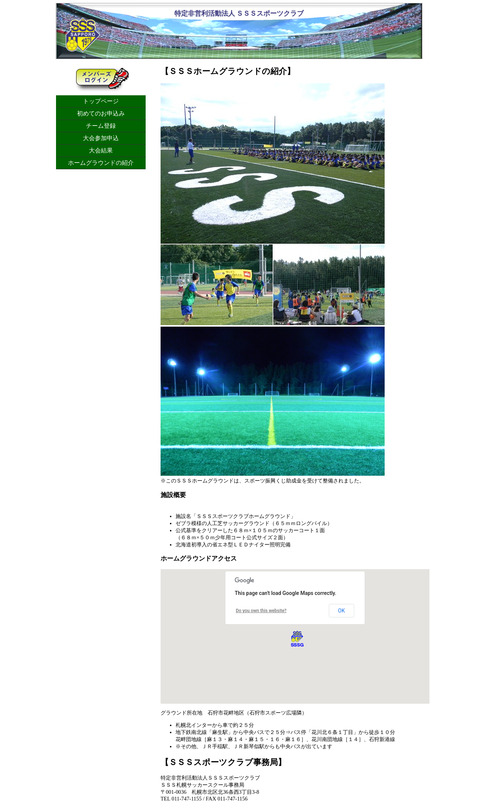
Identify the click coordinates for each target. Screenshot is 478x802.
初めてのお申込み (101, 113)
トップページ (101, 101)
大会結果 (101, 150)
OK (341, 611)
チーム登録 (101, 126)
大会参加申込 (101, 138)
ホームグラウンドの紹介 (101, 163)
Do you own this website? (261, 610)
